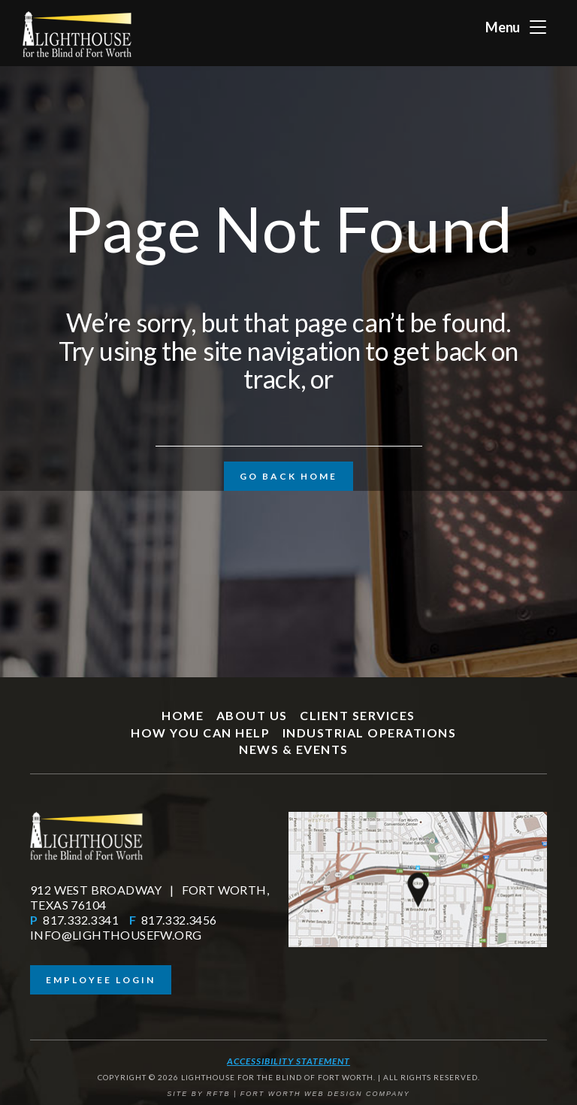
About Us (252, 715)
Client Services (357, 715)
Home (183, 715)
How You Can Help (200, 732)
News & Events (294, 749)
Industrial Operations (369, 732)
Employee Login (101, 979)
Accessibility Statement (288, 1061)
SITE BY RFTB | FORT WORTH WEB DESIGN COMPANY (288, 1093)
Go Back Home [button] (288, 476)
